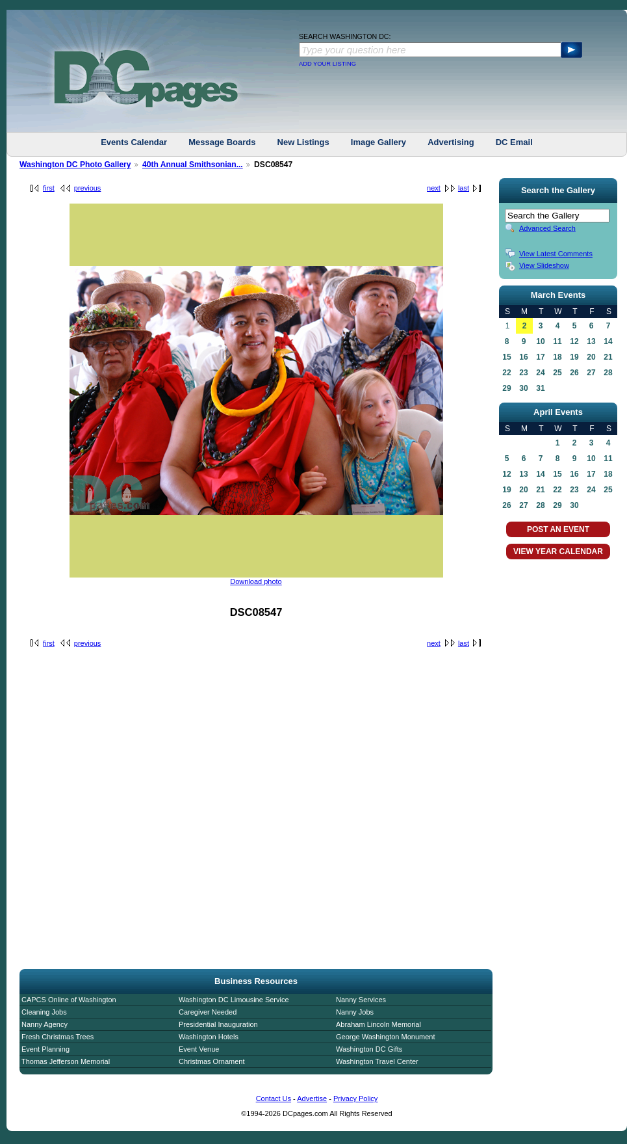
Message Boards (221, 142)
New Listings (303, 142)
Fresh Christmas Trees (57, 1037)
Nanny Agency (44, 1024)
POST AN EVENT (558, 529)
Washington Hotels (208, 1037)
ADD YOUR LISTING (327, 63)
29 (506, 388)
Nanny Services (361, 1000)
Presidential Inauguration (218, 1024)
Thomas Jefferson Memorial (65, 1061)
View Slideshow (544, 265)
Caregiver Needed (208, 1012)
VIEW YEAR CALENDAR (558, 551)
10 (540, 341)
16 (523, 357)
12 (574, 341)
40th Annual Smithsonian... (192, 164)
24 (540, 372)
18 (557, 357)
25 (557, 372)
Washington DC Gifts (369, 1049)
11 (557, 341)
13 (591, 341)
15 (506, 357)
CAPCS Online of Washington (68, 1000)
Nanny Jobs (355, 1012)
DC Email (514, 142)
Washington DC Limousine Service (234, 1000)
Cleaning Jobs (44, 1012)
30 (523, 388)
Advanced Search (547, 228)
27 (591, 372)
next (434, 188)
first (49, 188)
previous (87, 188)
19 (574, 357)
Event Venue (199, 1049)
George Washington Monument (385, 1037)
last (463, 188)
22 (506, 372)
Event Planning (45, 1049)
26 (574, 372)
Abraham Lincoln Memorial (378, 1024)
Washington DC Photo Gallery (75, 164)
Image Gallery (378, 142)
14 (608, 341)
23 (523, 372)
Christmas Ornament (211, 1061)
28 (608, 372)
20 (591, 357)
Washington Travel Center (377, 1061)
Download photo (256, 581)
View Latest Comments (556, 254)
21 (608, 357)
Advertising (451, 142)
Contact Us (273, 1098)
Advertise (312, 1098)
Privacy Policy (355, 1098)
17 (540, 357)
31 (540, 388)
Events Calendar (134, 142)
